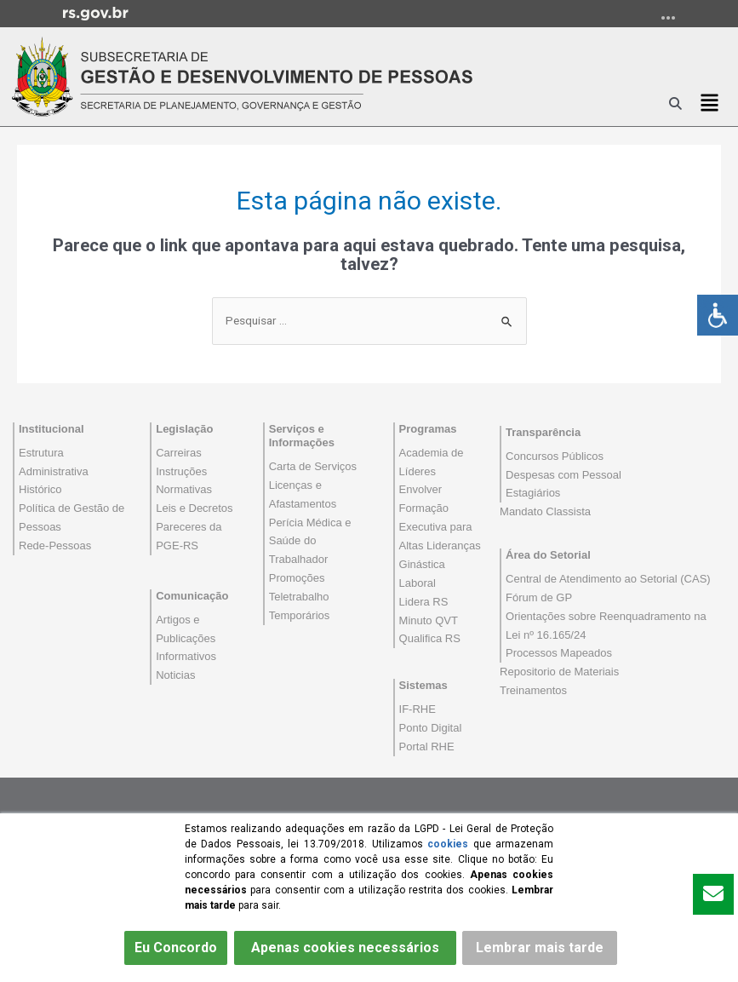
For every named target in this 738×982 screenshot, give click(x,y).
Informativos (186, 656)
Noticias (175, 675)
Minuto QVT (428, 620)
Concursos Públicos (555, 456)
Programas (428, 428)
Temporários (299, 615)
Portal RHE (427, 746)
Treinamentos (533, 690)
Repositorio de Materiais (559, 671)
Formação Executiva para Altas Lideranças (440, 527)
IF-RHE (417, 709)
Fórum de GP (539, 597)
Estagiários (533, 492)
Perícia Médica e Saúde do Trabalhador (310, 541)
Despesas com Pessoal (563, 474)
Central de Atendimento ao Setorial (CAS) (608, 578)
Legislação (184, 428)
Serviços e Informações (302, 435)
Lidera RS (424, 601)
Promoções (297, 577)
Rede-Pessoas (55, 545)
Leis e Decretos (194, 508)
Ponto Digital (430, 727)
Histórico (40, 489)
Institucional (51, 428)
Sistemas (423, 685)
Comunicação (192, 595)
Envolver (421, 489)
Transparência (543, 432)
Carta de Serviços (313, 466)
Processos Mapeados (559, 652)
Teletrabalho (299, 596)
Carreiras (178, 452)
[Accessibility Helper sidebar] (717, 315)
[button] (709, 102)
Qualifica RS (430, 638)
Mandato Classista (545, 511)
